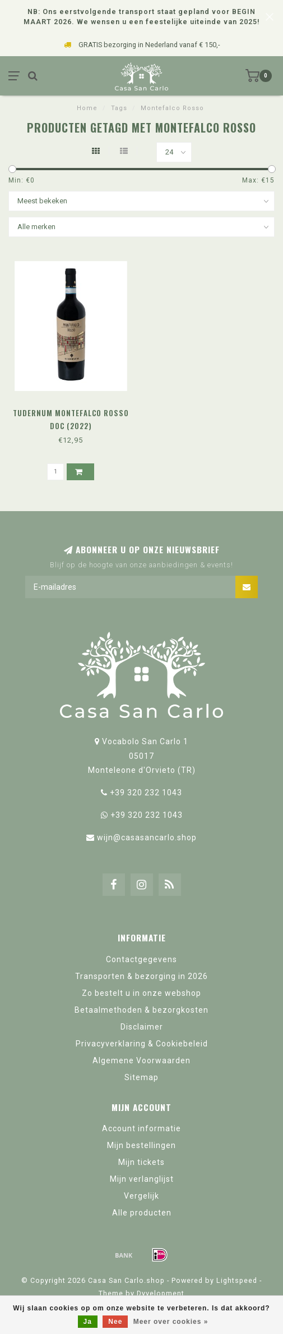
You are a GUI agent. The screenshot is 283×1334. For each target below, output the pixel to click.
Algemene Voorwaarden (141, 1060)
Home (87, 108)
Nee (115, 1322)
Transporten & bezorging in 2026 (141, 976)
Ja (87, 1322)
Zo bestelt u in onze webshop (141, 993)
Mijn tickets (141, 1162)
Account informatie (141, 1128)
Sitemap (141, 1077)
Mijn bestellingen (141, 1145)
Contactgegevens (141, 959)
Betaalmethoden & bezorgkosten (141, 1009)
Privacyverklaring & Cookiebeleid (142, 1043)
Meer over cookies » (170, 1322)
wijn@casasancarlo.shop (147, 837)
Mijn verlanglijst (142, 1178)
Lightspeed (236, 1280)
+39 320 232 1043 (146, 792)
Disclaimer (141, 1026)
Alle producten (141, 1212)
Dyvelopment (160, 1293)
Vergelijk (141, 1195)
